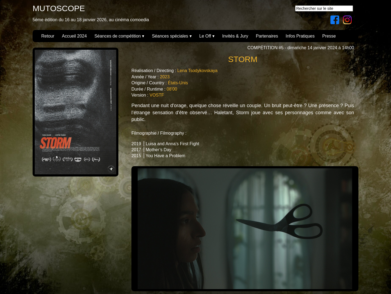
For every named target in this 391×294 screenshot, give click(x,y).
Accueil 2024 (74, 36)
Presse (329, 36)
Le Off (205, 36)
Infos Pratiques (300, 36)
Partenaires (267, 36)
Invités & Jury (235, 36)
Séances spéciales (170, 36)
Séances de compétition (117, 36)
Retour (47, 36)
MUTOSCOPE (59, 8)
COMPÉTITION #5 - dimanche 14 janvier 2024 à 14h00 (300, 47)
